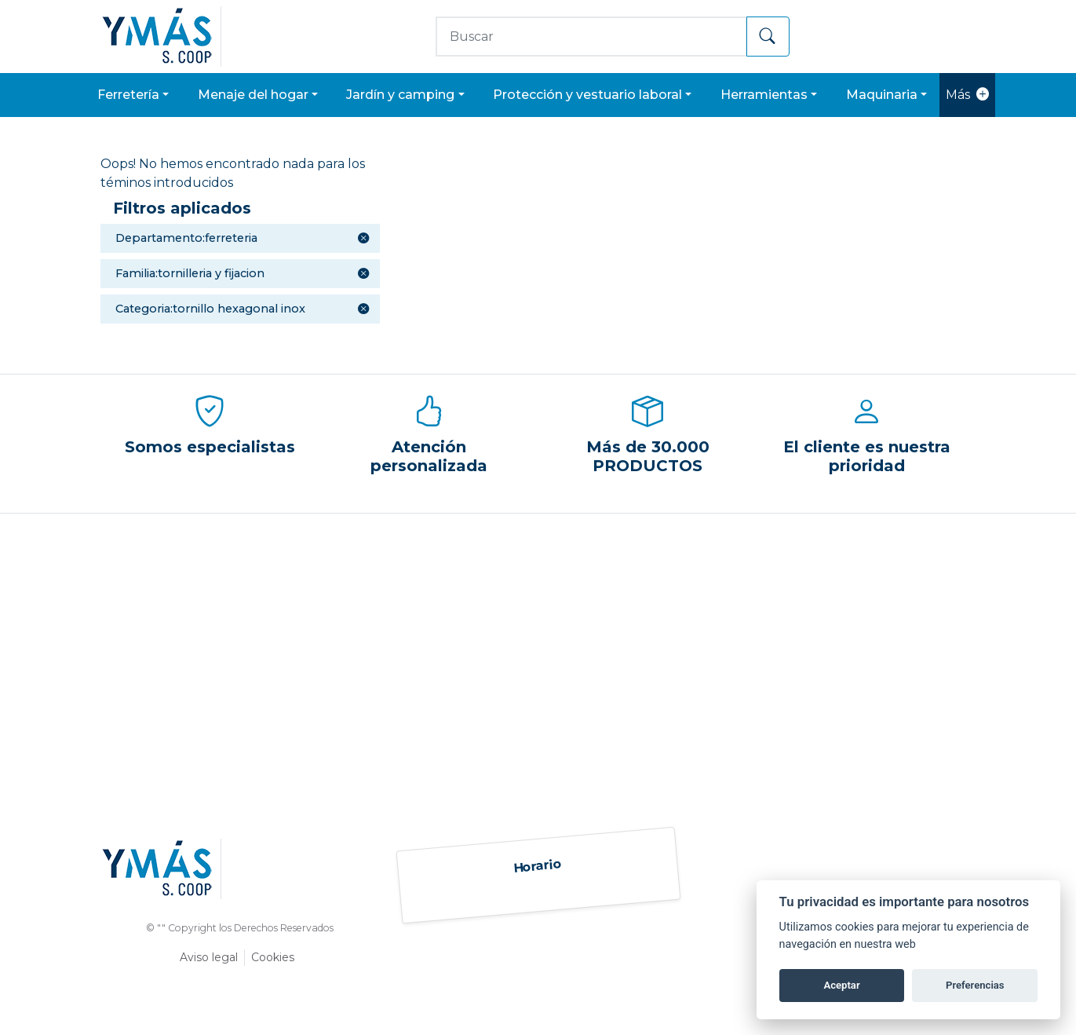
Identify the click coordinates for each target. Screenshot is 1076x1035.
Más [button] (967, 95)
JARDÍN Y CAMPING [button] (400, 94)
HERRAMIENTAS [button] (764, 94)
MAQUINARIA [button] (881, 94)
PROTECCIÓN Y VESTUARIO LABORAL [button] (587, 94)
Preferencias (975, 985)
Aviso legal (209, 957)
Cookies (272, 957)
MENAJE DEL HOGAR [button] (253, 94)
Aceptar (841, 985)
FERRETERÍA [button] (128, 94)
